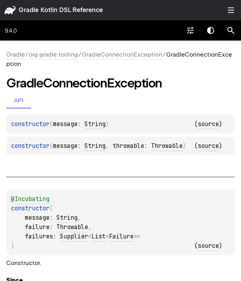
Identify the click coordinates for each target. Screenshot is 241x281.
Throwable (167, 146)
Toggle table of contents (231, 10)
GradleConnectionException (122, 54)
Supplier (74, 236)
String (95, 124)
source (208, 124)
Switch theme (211, 30)
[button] (231, 30)
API (18, 100)
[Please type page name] (231, 30)
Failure (121, 236)
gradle (29, 10)
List (98, 236)
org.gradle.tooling (53, 54)
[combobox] (190, 30)
